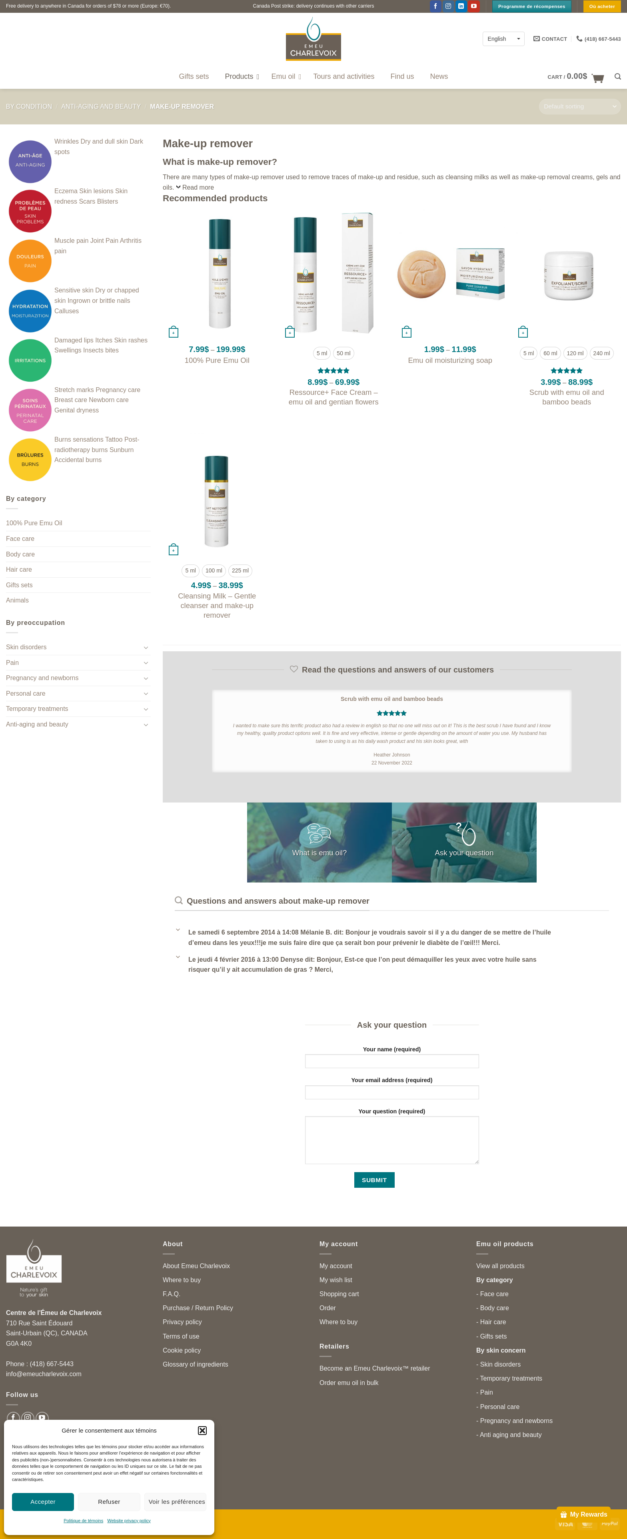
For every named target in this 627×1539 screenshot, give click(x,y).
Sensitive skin (74, 290)
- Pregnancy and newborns (514, 1420)
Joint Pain (104, 240)
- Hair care (491, 1322)
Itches (103, 340)
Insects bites (101, 350)
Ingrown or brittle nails (99, 300)
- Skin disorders (498, 1364)
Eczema (66, 191)
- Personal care (498, 1406)
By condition (29, 106)
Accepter (43, 1501)
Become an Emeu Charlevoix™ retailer (374, 1368)
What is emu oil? (319, 852)
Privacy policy (182, 1322)
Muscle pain (71, 240)
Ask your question (464, 852)
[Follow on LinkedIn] (461, 6)
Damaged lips (74, 340)
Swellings (68, 350)
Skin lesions (96, 191)
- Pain (484, 1392)
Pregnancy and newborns (42, 677)
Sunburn (122, 449)
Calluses (66, 311)
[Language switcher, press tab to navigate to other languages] (504, 39)
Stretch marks (74, 389)
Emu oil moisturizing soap (450, 360)
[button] (202, 1431)
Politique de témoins (83, 1520)
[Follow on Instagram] (448, 6)
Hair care (19, 569)
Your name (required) (392, 1060)
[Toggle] (146, 647)
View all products (500, 1266)
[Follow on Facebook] (435, 6)
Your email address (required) (392, 1091)
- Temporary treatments (509, 1378)
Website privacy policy (129, 1520)
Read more (198, 187)
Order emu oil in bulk (349, 1382)
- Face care (492, 1294)
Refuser (109, 1501)
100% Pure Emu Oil (34, 523)
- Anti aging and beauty (509, 1434)
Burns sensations (79, 439)
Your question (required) (392, 1139)
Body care (20, 554)
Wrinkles (66, 141)
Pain (12, 662)
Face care (20, 538)
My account (335, 1266)
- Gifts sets (491, 1336)
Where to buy (182, 1280)
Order (327, 1308)
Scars (87, 201)
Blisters (107, 201)
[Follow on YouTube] (473, 6)
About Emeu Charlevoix (196, 1266)
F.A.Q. (171, 1294)
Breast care (70, 399)
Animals (17, 600)
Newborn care (109, 399)
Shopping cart (339, 1294)
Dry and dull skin (104, 141)
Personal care (26, 693)
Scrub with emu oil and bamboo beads (566, 397)
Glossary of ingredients (195, 1364)
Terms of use (181, 1336)
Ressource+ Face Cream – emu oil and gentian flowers (334, 397)
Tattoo (114, 439)
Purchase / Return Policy (198, 1308)
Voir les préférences (177, 1501)
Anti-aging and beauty (101, 106)
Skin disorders (26, 647)
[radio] (322, 353)
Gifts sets (19, 585)
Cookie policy (182, 1350)
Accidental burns (78, 459)
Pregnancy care (118, 389)
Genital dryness (76, 410)
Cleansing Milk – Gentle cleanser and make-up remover (217, 605)
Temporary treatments (37, 708)
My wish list (335, 1280)
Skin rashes (131, 340)
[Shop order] (580, 106)
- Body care (492, 1308)
